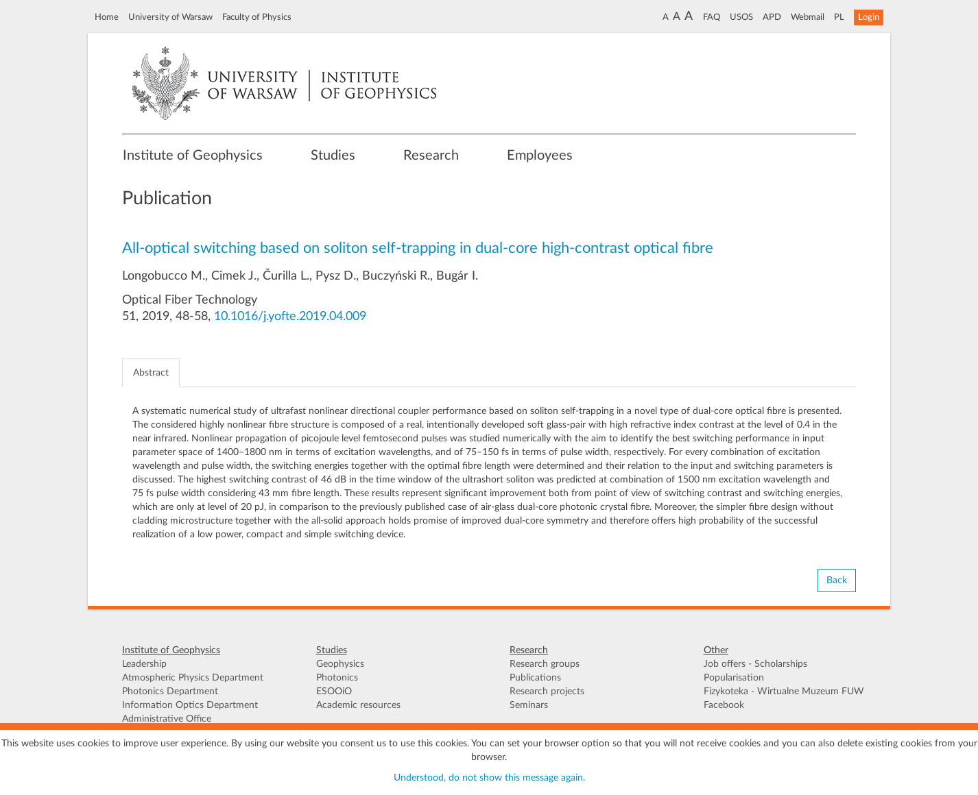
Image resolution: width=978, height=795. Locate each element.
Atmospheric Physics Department (192, 678)
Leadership (144, 664)
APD (772, 17)
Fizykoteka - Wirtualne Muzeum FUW (784, 691)
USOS (741, 17)
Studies (333, 155)
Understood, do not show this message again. (489, 778)
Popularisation (734, 678)
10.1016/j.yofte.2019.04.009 (290, 316)
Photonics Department (170, 691)
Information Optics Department (190, 705)
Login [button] (868, 17)
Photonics (337, 678)
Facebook (724, 705)
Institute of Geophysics (193, 155)
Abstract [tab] (151, 373)
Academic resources (358, 705)
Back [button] (836, 580)
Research (431, 155)
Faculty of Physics (256, 17)
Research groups (545, 664)
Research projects (547, 691)
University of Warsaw (170, 17)
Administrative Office (166, 719)
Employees (540, 155)
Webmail (807, 17)
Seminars (529, 705)
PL (839, 17)
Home (107, 17)
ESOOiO (334, 691)
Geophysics (340, 664)
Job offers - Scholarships (755, 664)
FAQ (711, 17)
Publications (535, 678)
